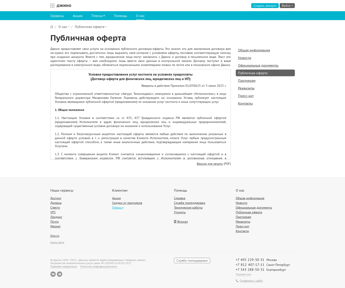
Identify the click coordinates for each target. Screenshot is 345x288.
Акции (78, 15)
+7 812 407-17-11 (250, 264)
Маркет (55, 226)
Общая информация (254, 50)
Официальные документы (258, 65)
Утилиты (180, 212)
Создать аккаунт (264, 6)
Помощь (120, 15)
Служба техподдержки (189, 203)
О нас (140, 15)
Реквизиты (246, 88)
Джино (64, 5)
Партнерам (246, 80)
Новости (244, 57)
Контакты (245, 103)
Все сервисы (51, 5)
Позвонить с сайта (251, 281)
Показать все (243, 274)
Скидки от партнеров (127, 203)
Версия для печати (210, 164)
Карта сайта (57, 242)
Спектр (55, 207)
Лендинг (56, 217)
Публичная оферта (90, 26)
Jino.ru (54, 236)
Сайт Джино (51, 27)
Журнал (182, 222)
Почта (54, 222)
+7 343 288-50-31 (250, 269)
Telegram (59, 274)
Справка (179, 198)
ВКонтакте (53, 274)
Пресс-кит (246, 95)
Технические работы (188, 207)
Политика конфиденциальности (98, 266)
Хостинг (55, 198)
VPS (53, 212)
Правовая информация (63, 266)
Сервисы (57, 15)
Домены (56, 203)
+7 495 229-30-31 (250, 259)
